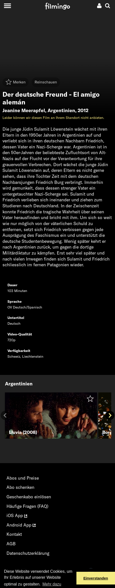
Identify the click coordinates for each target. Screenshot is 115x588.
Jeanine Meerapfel (23, 110)
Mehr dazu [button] (51, 584)
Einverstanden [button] (95, 578)
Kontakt (14, 534)
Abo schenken (20, 487)
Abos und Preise (22, 478)
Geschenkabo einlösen (28, 497)
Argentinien (61, 110)
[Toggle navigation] (7, 5)
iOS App (16, 515)
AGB (11, 544)
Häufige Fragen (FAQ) (27, 506)
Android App (21, 525)
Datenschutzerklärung (27, 553)
